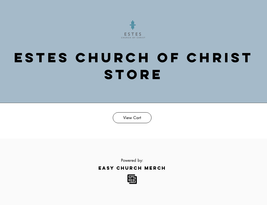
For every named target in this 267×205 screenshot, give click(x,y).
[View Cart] (132, 117)
